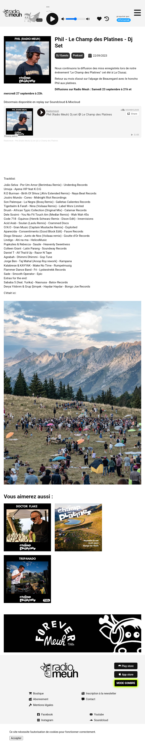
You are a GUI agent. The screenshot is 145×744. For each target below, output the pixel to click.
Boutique (36, 693)
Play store (125, 666)
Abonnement (38, 699)
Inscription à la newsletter (99, 693)
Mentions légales (41, 705)
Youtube (97, 714)
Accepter (16, 738)
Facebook (45, 714)
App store (125, 674)
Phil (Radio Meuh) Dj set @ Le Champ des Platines (36, 141)
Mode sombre (125, 683)
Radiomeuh (8, 141)
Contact (88, 699)
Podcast (78, 55)
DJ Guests (62, 55)
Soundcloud (99, 720)
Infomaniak (124, 20)
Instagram (45, 720)
